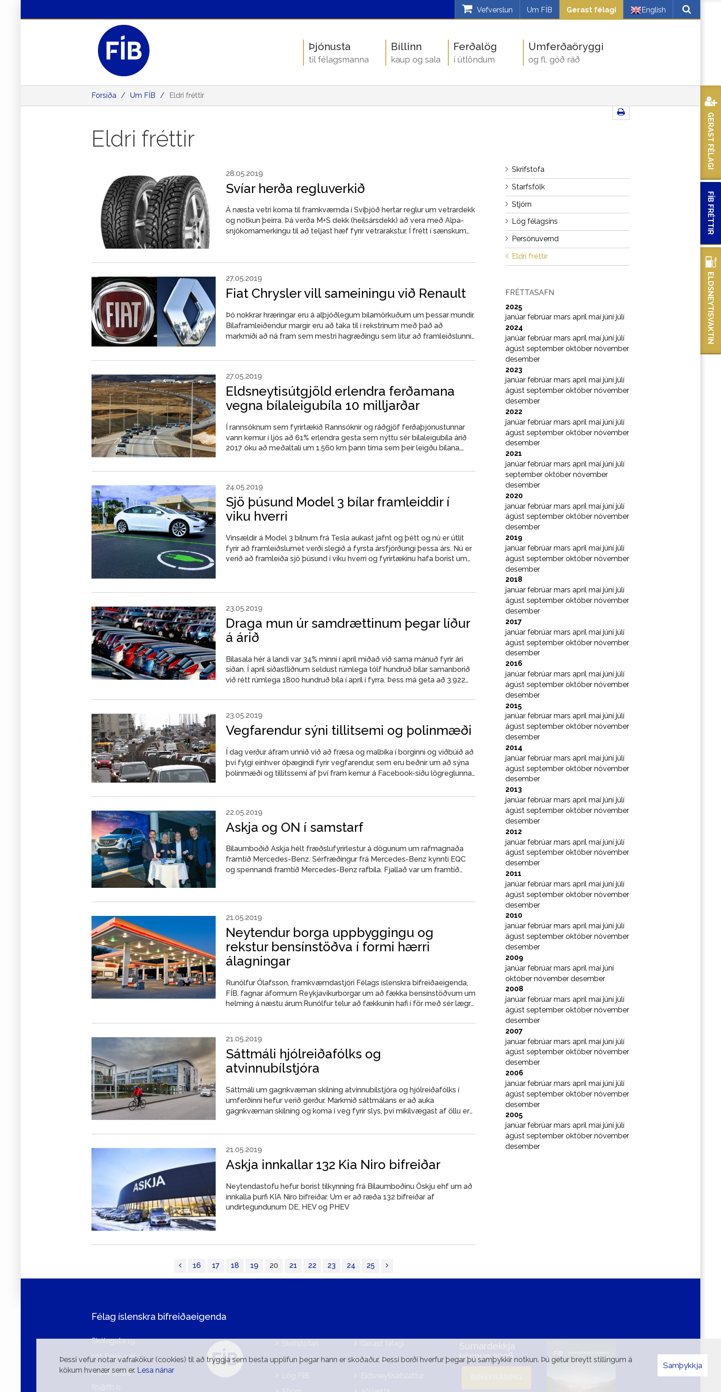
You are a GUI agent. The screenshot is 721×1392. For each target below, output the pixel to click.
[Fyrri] (180, 1266)
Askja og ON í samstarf (294, 827)
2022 (513, 411)
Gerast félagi (591, 10)
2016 (513, 663)
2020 (514, 495)
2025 (513, 306)
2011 (513, 873)
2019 (513, 537)
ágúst (515, 348)
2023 (513, 369)
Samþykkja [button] (682, 1365)
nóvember (611, 348)
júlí (620, 316)
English (648, 10)
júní (609, 316)
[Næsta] (387, 1266)
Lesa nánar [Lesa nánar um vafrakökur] (155, 1370)
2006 (514, 1072)
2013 (513, 789)
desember (522, 359)
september (546, 348)
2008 (514, 988)
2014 (513, 747)
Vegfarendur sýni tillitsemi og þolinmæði (349, 730)
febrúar (540, 316)
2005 (514, 1114)
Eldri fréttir (186, 95)
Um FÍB (539, 10)
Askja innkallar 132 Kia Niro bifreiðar (333, 1164)
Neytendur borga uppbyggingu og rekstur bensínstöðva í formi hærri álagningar (330, 947)
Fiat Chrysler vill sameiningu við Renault (346, 293)
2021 (513, 453)
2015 (513, 705)
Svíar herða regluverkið (295, 188)
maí (596, 316)
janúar (516, 316)
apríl (580, 316)
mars (563, 316)
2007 (514, 1031)
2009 (514, 957)
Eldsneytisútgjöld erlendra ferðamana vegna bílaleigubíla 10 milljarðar (340, 398)
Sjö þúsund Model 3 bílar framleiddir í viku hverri (338, 509)
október (580, 348)
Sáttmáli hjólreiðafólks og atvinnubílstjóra (303, 1061)
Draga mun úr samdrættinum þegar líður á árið (348, 630)
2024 (514, 327)
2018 (513, 579)
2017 (513, 621)
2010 (513, 915)
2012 (513, 831)
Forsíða (104, 95)
